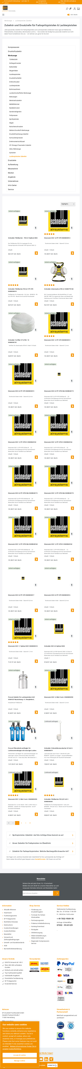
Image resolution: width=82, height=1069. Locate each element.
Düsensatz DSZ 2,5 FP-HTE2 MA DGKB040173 (59, 391)
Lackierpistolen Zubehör (18, 156)
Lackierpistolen (14, 85)
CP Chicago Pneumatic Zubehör (20, 145)
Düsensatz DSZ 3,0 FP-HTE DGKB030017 (21, 595)
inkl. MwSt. (72, 14)
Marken (11, 173)
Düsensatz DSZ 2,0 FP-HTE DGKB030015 (21, 391)
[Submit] (57, 893)
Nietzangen (13, 97)
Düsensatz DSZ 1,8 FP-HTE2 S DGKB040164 (58, 442)
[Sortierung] (68, 204)
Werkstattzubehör (15, 100)
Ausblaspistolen (14, 74)
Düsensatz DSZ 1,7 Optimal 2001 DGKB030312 (23, 646)
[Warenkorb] (78, 8)
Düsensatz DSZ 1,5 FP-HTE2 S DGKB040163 (22, 442)
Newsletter (7, 934)
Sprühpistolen (14, 119)
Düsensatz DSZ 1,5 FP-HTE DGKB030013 (57, 340)
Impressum (8, 913)
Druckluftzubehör (15, 51)
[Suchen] (67, 8)
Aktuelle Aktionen (10, 910)
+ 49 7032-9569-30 (65, 919)
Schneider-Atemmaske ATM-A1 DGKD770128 (58, 289)
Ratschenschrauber (16, 126)
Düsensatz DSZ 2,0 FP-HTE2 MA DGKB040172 (22, 493)
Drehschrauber (14, 82)
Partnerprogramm (37, 920)
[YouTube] (41, 1059)
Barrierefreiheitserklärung (13, 949)
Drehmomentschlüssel (17, 141)
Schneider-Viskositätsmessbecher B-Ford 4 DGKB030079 (58, 749)
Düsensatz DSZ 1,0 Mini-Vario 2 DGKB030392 (58, 697)
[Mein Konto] (74, 8)
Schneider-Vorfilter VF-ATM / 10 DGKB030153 (18, 341)
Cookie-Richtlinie (9, 931)
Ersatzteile (12, 160)
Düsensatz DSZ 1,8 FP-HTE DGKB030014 (57, 238)
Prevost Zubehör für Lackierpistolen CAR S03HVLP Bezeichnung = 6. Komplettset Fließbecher (21, 698)
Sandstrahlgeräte (15, 112)
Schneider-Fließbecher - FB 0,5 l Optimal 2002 (22, 238)
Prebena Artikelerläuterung (40, 923)
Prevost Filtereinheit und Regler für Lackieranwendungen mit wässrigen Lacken (22, 749)
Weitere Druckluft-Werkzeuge (19, 130)
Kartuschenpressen (16, 138)
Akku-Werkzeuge (15, 149)
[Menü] (3, 14)
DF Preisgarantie (9, 919)
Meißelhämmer (14, 104)
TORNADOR (13, 59)
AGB (5, 946)
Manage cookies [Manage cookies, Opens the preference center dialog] (19, 1061)
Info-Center (12, 185)
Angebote (11, 177)
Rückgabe (34, 930)
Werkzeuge (12, 56)
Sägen (11, 123)
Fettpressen (13, 115)
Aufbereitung (13, 165)
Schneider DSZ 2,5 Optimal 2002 (54, 646)
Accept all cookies (19, 1055)
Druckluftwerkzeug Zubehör (19, 134)
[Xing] (51, 1059)
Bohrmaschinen (14, 89)
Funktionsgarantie (10, 916)
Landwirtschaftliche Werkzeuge (20, 93)
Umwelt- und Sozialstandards (14, 942)
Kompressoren (13, 47)
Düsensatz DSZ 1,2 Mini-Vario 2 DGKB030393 (22, 799)
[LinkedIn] (46, 1059)
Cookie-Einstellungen (11, 928)
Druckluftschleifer (15, 78)
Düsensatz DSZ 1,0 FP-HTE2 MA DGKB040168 (22, 544)
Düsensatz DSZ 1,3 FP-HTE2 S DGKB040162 (58, 544)
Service (11, 189)
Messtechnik (13, 169)
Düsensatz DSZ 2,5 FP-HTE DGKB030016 (57, 595)
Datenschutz (8, 925)
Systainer (12, 153)
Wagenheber (13, 70)
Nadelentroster (14, 108)
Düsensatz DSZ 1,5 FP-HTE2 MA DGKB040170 (59, 493)
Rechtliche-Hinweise (11, 922)
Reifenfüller (13, 67)
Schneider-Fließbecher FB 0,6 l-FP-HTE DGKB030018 (20, 290)
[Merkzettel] (70, 8)
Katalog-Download (37, 926)
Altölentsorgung (36, 933)
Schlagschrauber (15, 63)
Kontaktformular (40, 859)
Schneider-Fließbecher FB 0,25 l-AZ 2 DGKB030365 (56, 800)
